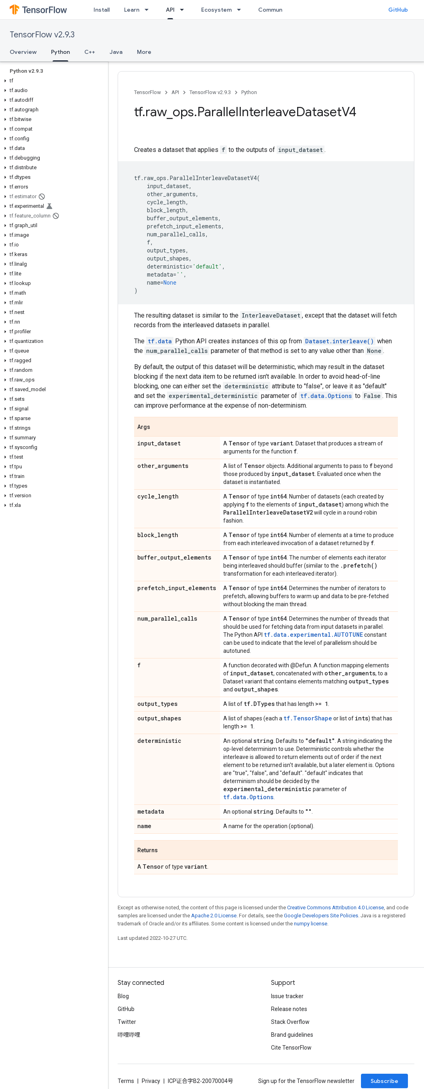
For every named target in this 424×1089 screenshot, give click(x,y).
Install (102, 9)
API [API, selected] (170, 9)
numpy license (310, 924)
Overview (23, 51)
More (144, 51)
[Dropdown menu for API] (184, 9)
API (175, 92)
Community (273, 9)
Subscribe (384, 1081)
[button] (52, 81)
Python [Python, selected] (60, 51)
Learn (131, 9)
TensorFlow (147, 92)
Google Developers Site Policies (321, 916)
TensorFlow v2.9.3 (42, 35)
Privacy (151, 1081)
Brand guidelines (292, 1035)
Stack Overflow (290, 1022)
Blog (123, 996)
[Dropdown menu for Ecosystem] (241, 9)
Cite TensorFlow (291, 1047)
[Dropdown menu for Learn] (149, 9)
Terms (126, 1081)
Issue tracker (287, 996)
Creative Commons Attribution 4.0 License (335, 907)
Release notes (289, 1009)
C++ (89, 51)
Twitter (127, 1022)
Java (116, 51)
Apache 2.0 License (213, 916)
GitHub (398, 9)
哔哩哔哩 (129, 1035)
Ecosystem (216, 9)
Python (249, 92)
